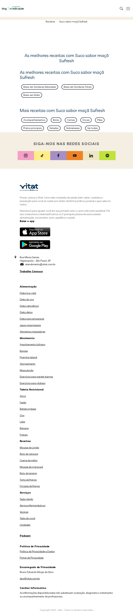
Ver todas (92, 128)
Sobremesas (72, 128)
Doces (86, 119)
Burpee (24, 351)
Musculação (27, 370)
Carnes (71, 119)
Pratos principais (32, 128)
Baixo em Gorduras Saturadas (39, 86)
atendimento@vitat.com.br (40, 264)
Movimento (27, 338)
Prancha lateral (28, 357)
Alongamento (27, 363)
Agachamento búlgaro (32, 344)
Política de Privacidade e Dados (37, 551)
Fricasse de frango (30, 486)
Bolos (56, 119)
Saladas (54, 128)
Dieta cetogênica (29, 306)
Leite (22, 421)
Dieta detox (26, 312)
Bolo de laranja (28, 473)
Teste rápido (26, 499)
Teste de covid (27, 518)
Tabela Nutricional (32, 389)
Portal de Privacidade (32, 557)
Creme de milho (29, 460)
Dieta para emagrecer (32, 318)
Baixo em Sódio (31, 95)
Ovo (22, 415)
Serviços (25, 492)
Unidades (25, 524)
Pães (99, 119)
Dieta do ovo (27, 299)
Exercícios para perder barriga (36, 376)
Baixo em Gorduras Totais (77, 86)
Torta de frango (28, 479)
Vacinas (24, 512)
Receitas (50, 21)
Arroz (23, 396)
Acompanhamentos (34, 119)
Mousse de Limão (29, 447)
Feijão (23, 402)
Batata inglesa (28, 408)
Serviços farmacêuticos (32, 505)
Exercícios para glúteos (32, 383)
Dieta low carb (28, 293)
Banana (24, 428)
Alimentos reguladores (32, 331)
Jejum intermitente (30, 325)
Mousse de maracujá (31, 467)
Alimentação (28, 286)
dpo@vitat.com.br (30, 578)
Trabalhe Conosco (31, 271)
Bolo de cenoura (29, 454)
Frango (24, 434)
